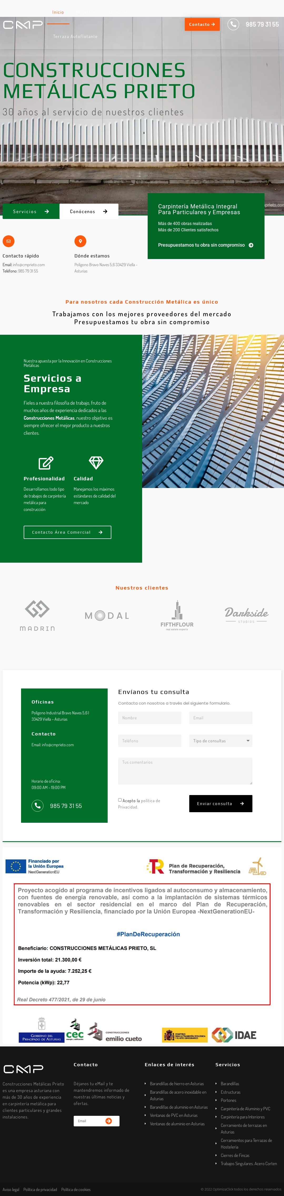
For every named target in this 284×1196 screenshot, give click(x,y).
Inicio (58, 12)
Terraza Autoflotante (75, 36)
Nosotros (86, 12)
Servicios (118, 12)
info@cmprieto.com (29, 264)
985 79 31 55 (28, 271)
